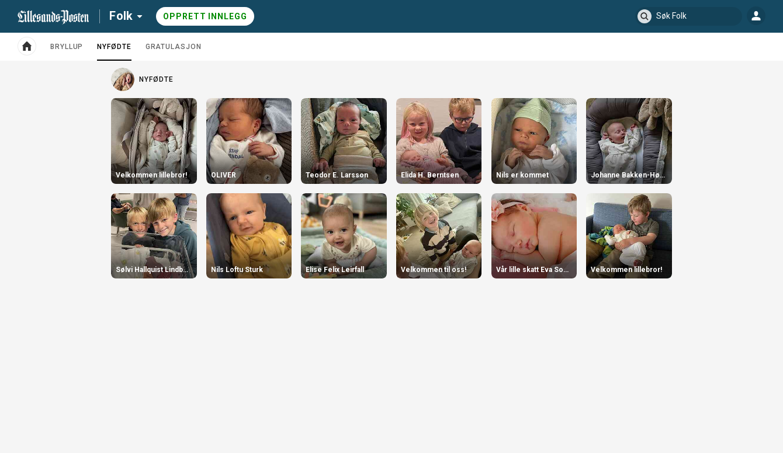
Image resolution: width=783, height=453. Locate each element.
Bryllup (66, 47)
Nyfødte (114, 51)
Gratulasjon (173, 47)
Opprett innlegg (205, 16)
